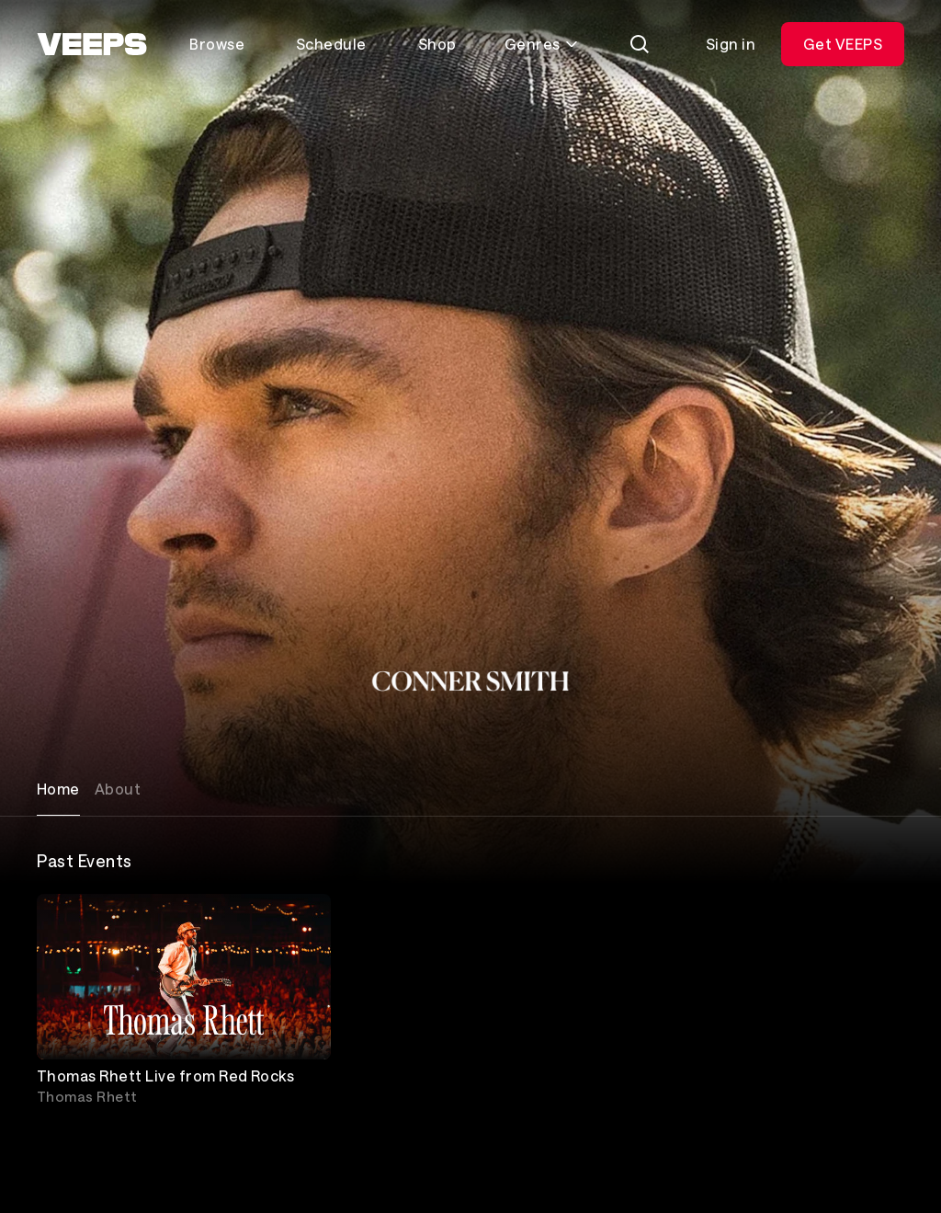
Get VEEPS (842, 43)
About (118, 788)
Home (58, 788)
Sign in (730, 43)
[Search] (640, 44)
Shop (437, 43)
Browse (216, 43)
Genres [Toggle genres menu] (542, 43)
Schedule (331, 43)
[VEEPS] (92, 44)
